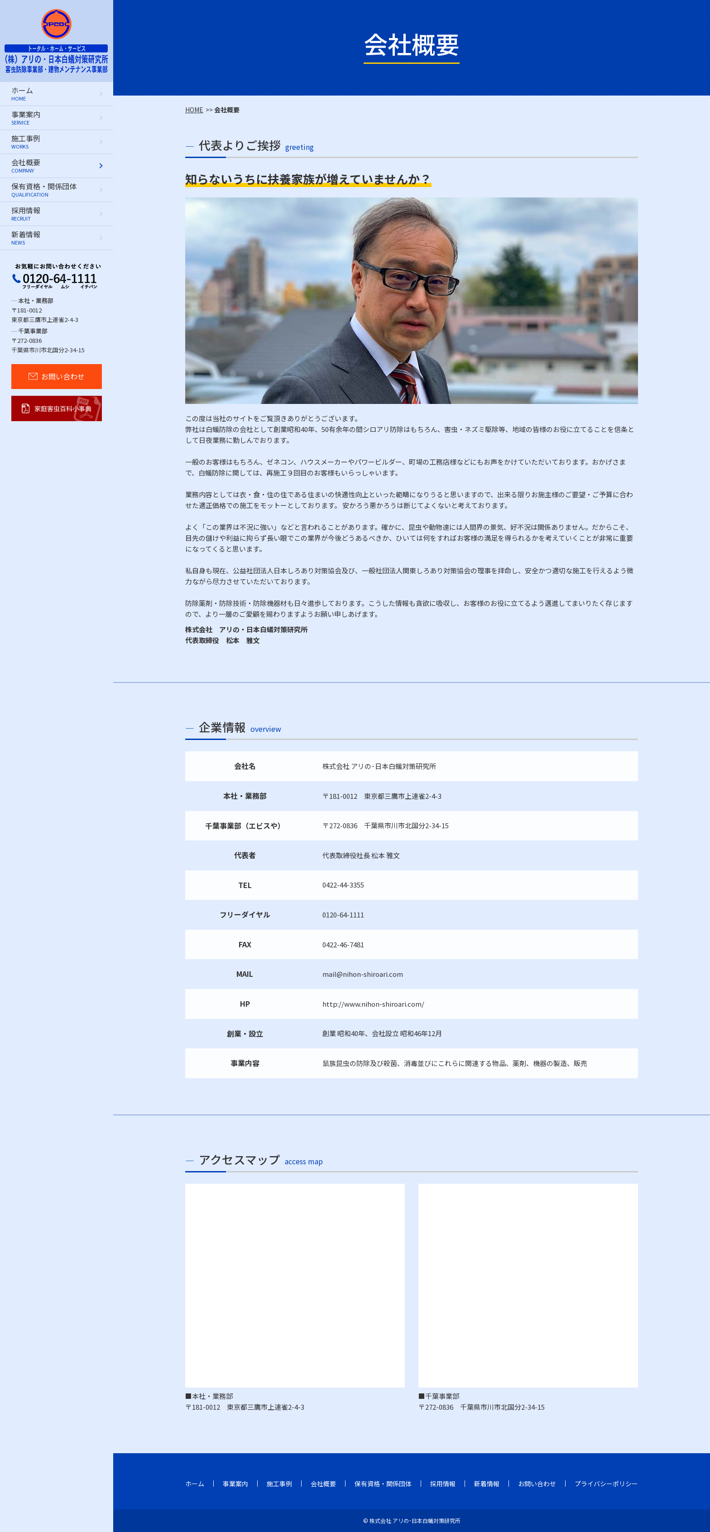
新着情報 (486, 1483)
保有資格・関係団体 (383, 1483)
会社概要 (323, 1483)
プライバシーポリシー (606, 1483)
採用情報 (443, 1483)
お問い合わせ (537, 1483)
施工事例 (279, 1483)
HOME (194, 109)
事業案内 (235, 1483)
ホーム (194, 1483)
